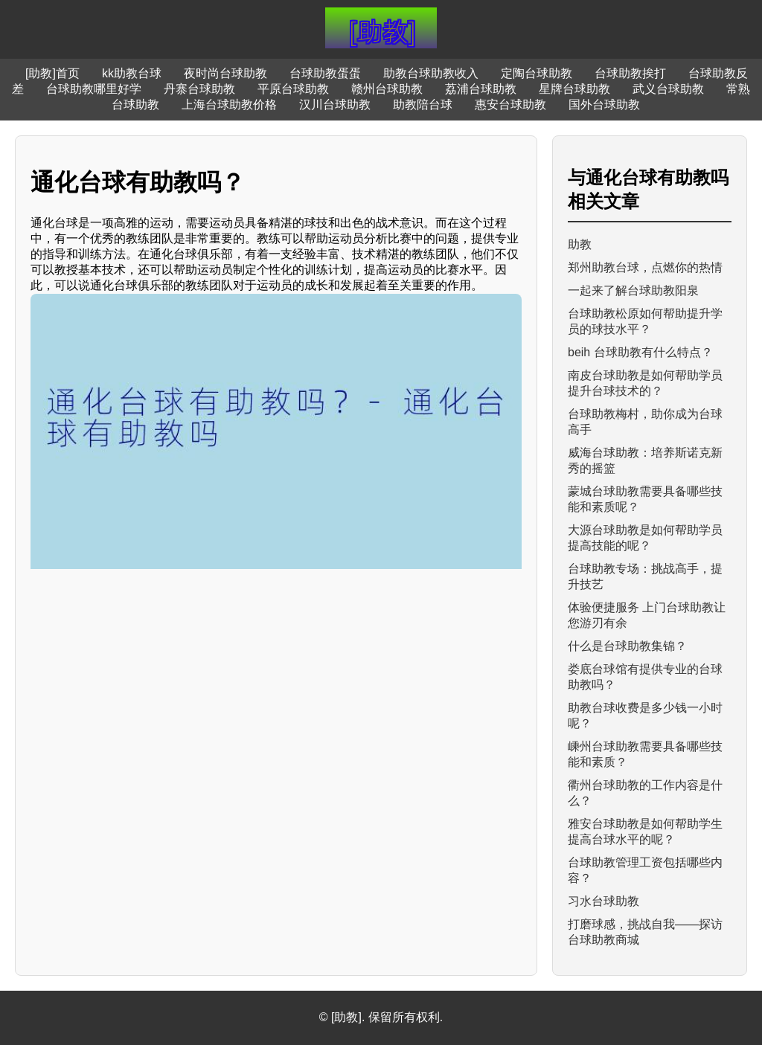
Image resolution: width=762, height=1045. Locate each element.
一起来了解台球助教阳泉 (633, 290)
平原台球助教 (293, 89)
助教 (580, 244)
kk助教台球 (131, 73)
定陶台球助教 (536, 73)
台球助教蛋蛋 (325, 73)
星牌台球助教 (574, 89)
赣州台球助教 (387, 89)
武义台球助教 (668, 89)
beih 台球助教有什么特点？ (640, 352)
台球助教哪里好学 (93, 89)
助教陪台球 (422, 104)
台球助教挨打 (630, 73)
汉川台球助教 (335, 104)
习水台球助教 (603, 901)
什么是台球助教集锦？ (627, 646)
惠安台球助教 (510, 104)
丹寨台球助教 (199, 89)
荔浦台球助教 (480, 89)
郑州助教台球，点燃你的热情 (645, 267)
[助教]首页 (52, 73)
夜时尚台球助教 (225, 73)
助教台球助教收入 (430, 73)
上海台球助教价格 (229, 104)
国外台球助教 (604, 104)
